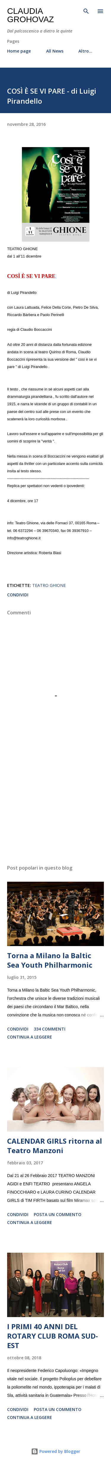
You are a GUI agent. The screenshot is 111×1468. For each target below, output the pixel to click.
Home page (19, 51)
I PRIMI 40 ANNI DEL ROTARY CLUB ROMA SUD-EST (52, 1335)
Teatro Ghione (49, 585)
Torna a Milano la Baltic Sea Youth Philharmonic (49, 960)
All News (54, 51)
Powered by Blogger (55, 1451)
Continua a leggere (29, 1037)
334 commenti (49, 1029)
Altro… (85, 51)
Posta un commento (57, 1214)
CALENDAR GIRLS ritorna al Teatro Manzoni (54, 1145)
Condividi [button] (17, 595)
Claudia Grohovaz (30, 15)
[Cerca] (86, 10)
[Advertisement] (55, 809)
